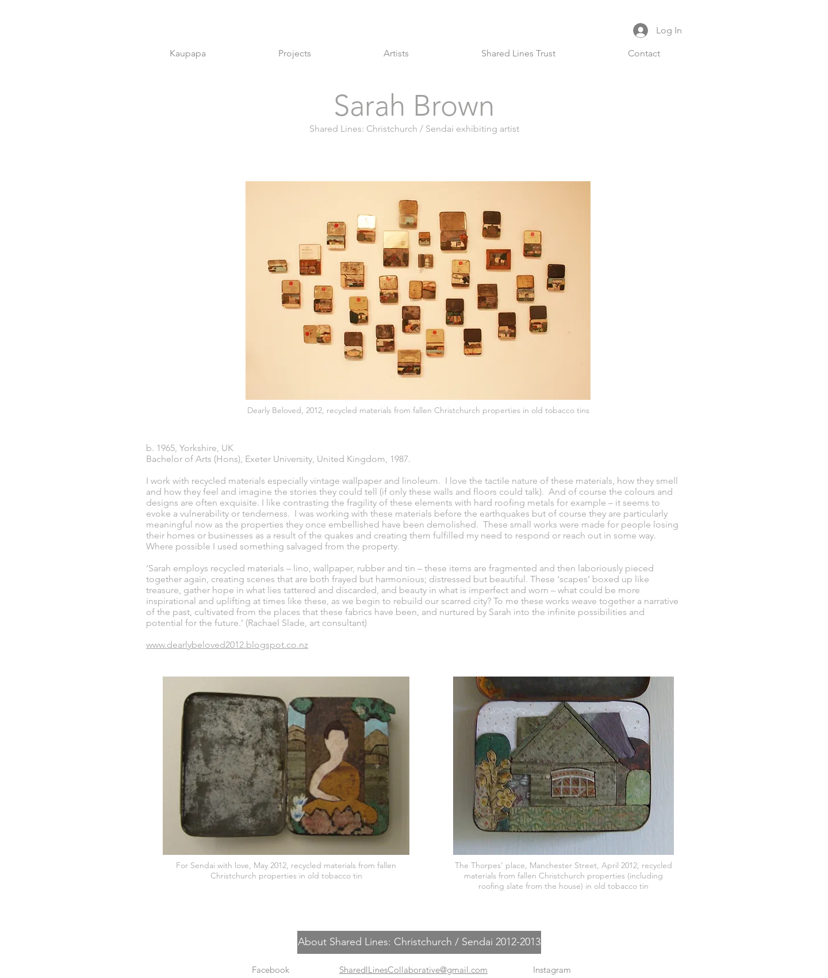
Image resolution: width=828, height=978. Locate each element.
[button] (294, 53)
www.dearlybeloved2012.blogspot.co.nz (227, 644)
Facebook (270, 969)
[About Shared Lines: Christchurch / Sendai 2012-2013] (419, 942)
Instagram (552, 969)
